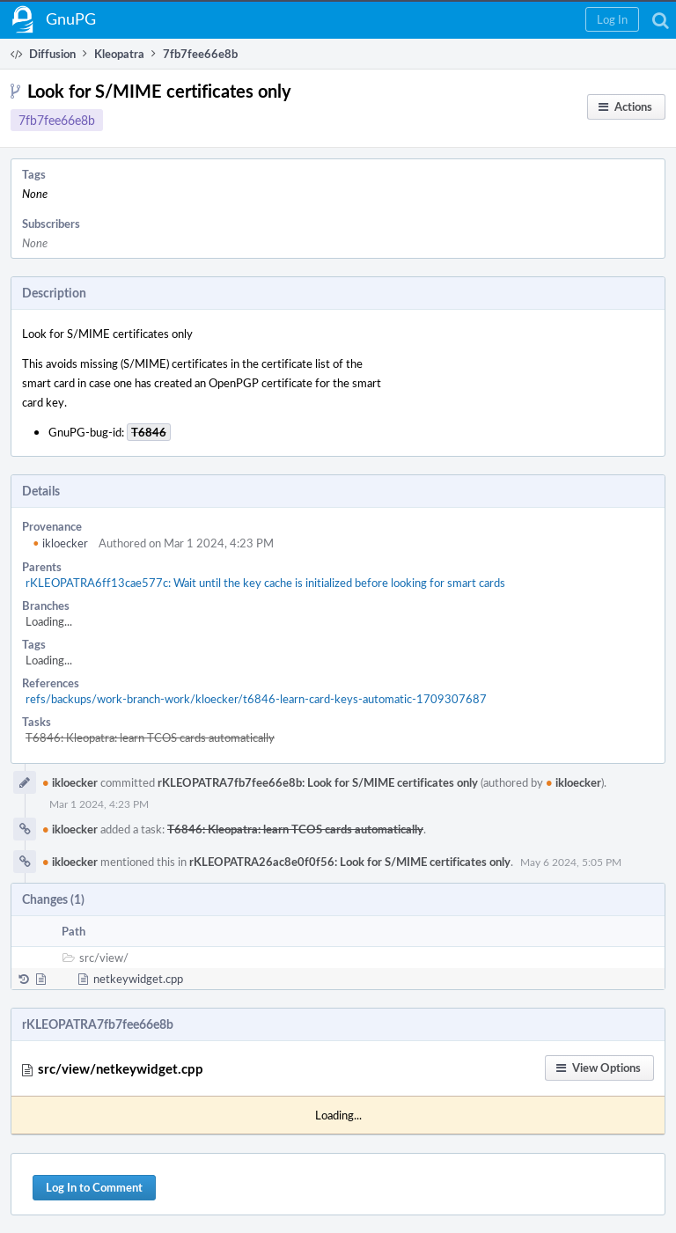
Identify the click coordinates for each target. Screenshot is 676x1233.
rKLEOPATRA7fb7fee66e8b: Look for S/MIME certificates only (318, 782)
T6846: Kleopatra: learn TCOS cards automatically (150, 737)
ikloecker (60, 543)
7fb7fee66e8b (56, 120)
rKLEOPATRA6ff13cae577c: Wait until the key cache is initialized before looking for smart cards (265, 583)
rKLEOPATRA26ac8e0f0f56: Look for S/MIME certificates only (350, 862)
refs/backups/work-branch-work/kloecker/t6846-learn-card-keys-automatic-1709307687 (256, 699)
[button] (612, 19)
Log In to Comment (94, 1187)
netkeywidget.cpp (138, 979)
